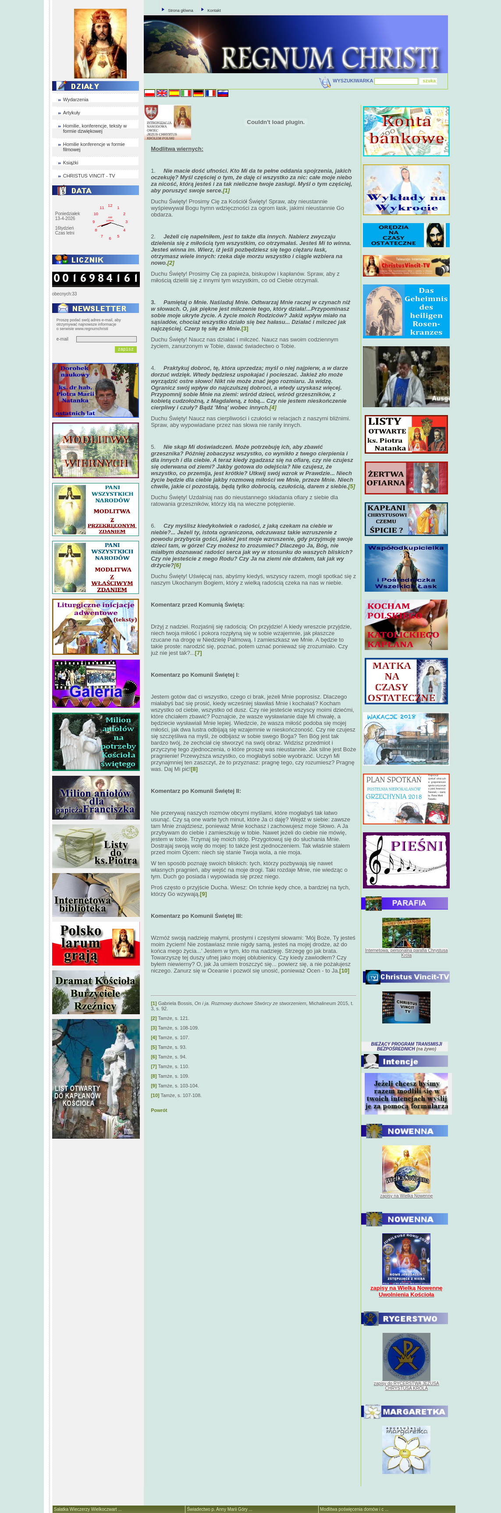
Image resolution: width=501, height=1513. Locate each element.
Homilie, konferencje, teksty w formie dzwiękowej (95, 128)
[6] (153, 1056)
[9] (203, 894)
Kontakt (214, 10)
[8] (194, 769)
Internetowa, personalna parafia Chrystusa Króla (406, 953)
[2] (153, 1018)
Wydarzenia (76, 99)
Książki (70, 162)
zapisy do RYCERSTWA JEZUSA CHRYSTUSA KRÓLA (406, 1386)
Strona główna (180, 10)
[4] (153, 1037)
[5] (153, 1047)
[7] (198, 653)
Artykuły (71, 112)
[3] (245, 328)
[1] (153, 1003)
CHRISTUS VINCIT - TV (89, 175)
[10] (344, 970)
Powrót (159, 1110)
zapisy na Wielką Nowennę (406, 1195)
